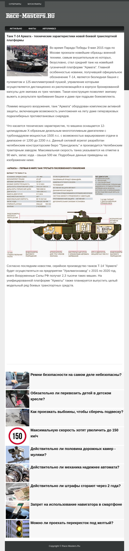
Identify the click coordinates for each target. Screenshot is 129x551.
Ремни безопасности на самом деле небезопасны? (76, 375)
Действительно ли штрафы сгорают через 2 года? (76, 486)
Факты (32, 28)
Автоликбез (49, 28)
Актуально (16, 28)
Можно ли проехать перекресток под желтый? (72, 523)
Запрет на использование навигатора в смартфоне (76, 504)
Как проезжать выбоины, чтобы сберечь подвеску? (77, 412)
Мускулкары (34, 4)
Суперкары (15, 4)
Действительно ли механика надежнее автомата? (75, 467)
